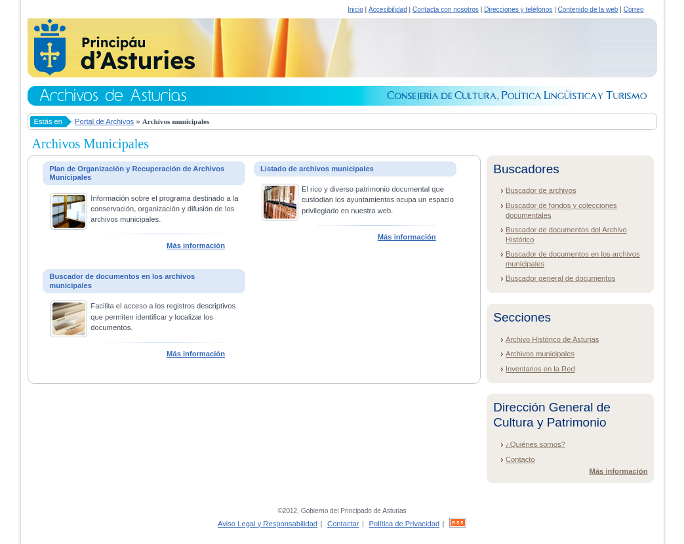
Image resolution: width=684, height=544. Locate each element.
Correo (634, 9)
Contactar (343, 524)
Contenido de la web (588, 9)
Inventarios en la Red (540, 369)
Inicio (355, 9)
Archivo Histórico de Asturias (552, 339)
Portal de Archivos (104, 121)
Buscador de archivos (541, 190)
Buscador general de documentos (560, 278)
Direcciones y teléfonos (518, 9)
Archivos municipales (540, 354)
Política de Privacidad (404, 524)
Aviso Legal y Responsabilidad (267, 524)
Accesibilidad (388, 9)
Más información (196, 245)
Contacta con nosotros (445, 9)
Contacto (520, 459)
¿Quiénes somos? (535, 444)
